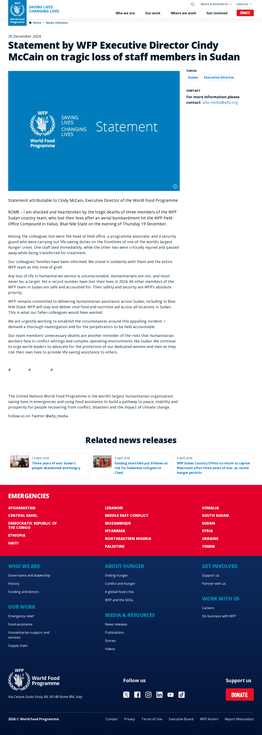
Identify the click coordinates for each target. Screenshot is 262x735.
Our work (152, 13)
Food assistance (20, 624)
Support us (210, 575)
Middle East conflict (126, 515)
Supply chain (18, 645)
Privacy (129, 719)
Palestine (114, 546)
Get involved (217, 13)
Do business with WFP (219, 616)
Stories (110, 640)
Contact (111, 719)
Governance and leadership (29, 575)
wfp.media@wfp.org (220, 102)
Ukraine (210, 538)
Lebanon (114, 507)
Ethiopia (16, 535)
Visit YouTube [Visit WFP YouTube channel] (170, 695)
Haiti (13, 543)
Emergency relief (21, 616)
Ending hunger (116, 575)
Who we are (125, 13)
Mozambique (118, 523)
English (242, 4)
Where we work (183, 13)
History (13, 583)
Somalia (210, 507)
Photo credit (175, 186)
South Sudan (215, 515)
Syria (207, 530)
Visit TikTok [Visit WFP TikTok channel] (181, 695)
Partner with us (214, 583)
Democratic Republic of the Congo (32, 525)
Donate (245, 13)
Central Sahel (22, 515)
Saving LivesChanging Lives (44, 9)
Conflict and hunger (120, 583)
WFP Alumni (209, 719)
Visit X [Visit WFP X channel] (126, 695)
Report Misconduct (239, 719)
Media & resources (214, 4)
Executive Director (219, 77)
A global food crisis (119, 591)
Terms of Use (151, 719)
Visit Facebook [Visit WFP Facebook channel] (137, 695)
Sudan (193, 77)
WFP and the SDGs (119, 600)
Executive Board (181, 719)
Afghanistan (21, 507)
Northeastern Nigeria (128, 538)
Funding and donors (23, 591)
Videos (110, 649)
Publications (114, 632)
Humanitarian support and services (28, 635)
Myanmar (115, 530)
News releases (57, 23)
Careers (208, 608)
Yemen (208, 546)
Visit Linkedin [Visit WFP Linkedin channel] (159, 695)
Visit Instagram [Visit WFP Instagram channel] (148, 695)
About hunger (124, 566)
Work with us (220, 598)
